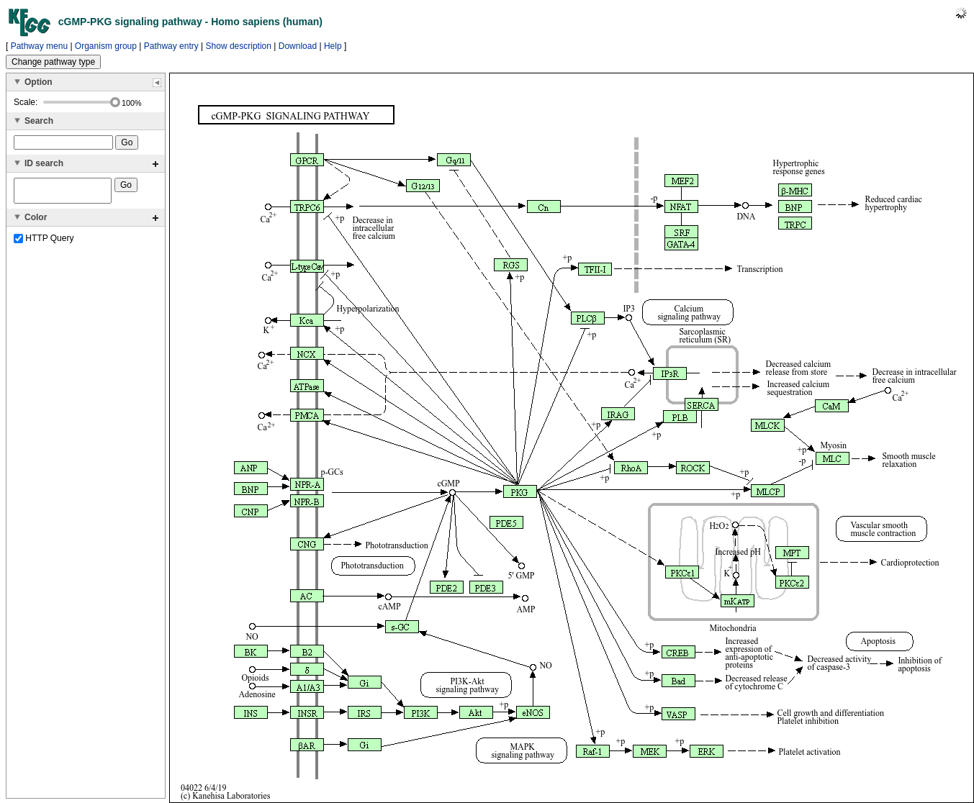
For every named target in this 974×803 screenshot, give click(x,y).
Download (298, 46)
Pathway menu (39, 46)
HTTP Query (43, 242)
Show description (238, 46)
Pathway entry (171, 46)
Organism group (106, 46)
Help (333, 46)
